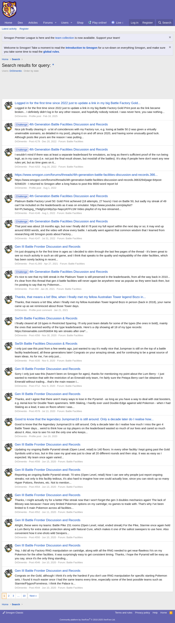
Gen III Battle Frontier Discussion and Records (47, 246)
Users (65, 22)
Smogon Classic (13, 612)
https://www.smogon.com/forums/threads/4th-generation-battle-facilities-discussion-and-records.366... (86, 175)
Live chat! (122, 22)
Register (24, 28)
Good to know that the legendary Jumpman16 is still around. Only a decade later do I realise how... (84, 419)
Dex (20, 22)
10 (24, 595)
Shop (80, 22)
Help (155, 612)
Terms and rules (123, 612)
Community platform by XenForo (87, 620)
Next (32, 595)
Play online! (99, 22)
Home (8, 22)
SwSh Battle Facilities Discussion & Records (46, 318)
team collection (64, 37)
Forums (48, 22)
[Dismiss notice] (169, 38)
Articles (33, 22)
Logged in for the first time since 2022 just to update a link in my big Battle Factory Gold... (78, 103)
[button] (55, 22)
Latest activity (9, 28)
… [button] (18, 595)
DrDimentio (16, 70)
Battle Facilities (75, 141)
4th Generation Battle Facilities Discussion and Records (61, 124)
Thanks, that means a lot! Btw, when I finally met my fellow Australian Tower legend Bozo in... (80, 297)
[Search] (164, 22)
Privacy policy (142, 612)
